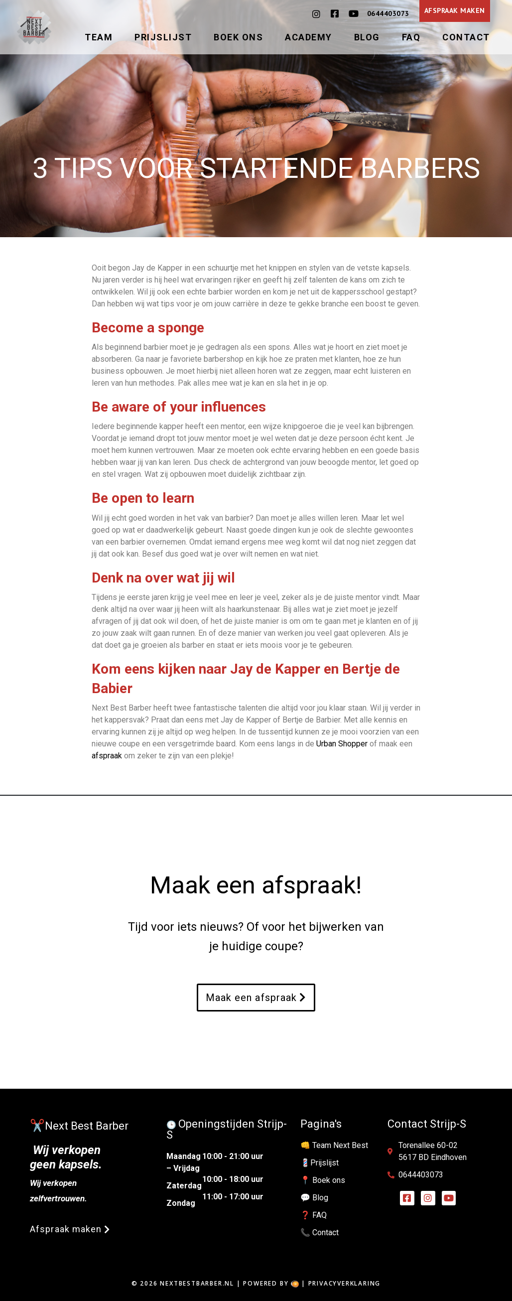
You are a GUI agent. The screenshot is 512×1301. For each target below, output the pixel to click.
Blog (367, 37)
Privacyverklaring (344, 1283)
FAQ (411, 37)
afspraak (107, 755)
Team (99, 37)
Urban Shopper (342, 743)
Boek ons (238, 37)
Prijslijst (163, 37)
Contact (466, 37)
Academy (308, 37)
